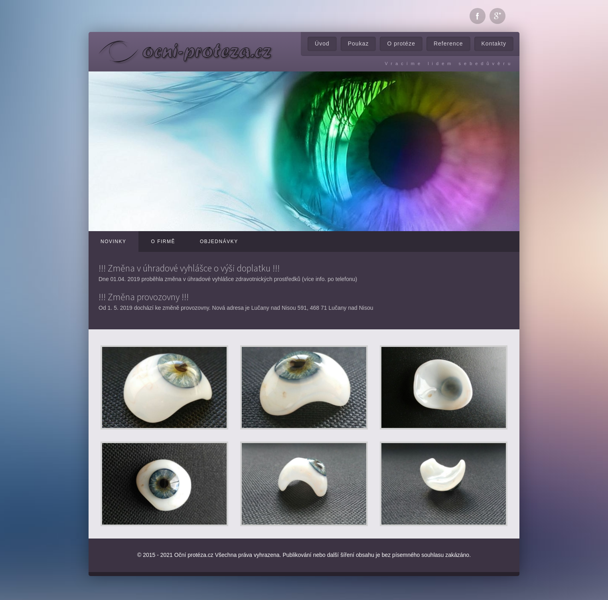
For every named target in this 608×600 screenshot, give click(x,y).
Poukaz (358, 43)
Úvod (322, 43)
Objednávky (219, 241)
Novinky (113, 241)
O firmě (163, 241)
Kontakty (494, 43)
